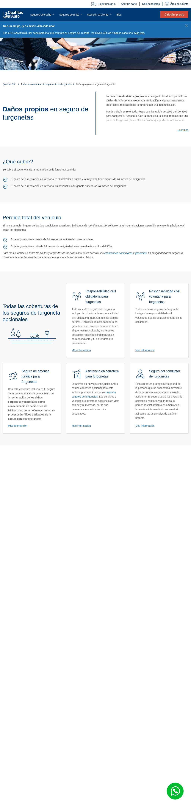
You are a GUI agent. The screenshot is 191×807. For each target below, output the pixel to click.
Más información (81, 350)
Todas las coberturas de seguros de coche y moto (46, 84)
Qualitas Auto (9, 84)
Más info (139, 32)
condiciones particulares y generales (125, 253)
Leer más (183, 129)
